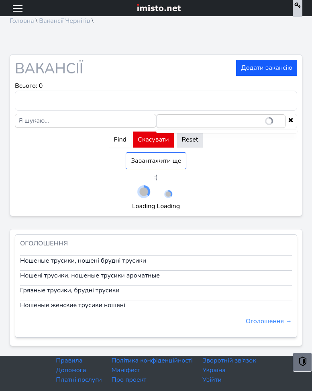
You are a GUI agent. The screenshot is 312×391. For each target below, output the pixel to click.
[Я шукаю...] (85, 121)
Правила (69, 360)
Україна (214, 370)
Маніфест (125, 370)
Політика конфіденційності (151, 360)
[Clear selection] (291, 121)
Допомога (71, 370)
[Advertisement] (156, 42)
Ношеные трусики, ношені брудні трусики (83, 260)
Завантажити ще (156, 160)
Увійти (212, 379)
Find (120, 139)
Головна (22, 20)
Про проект (128, 379)
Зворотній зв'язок (229, 360)
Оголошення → (269, 321)
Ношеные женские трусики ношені (72, 305)
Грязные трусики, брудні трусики (69, 290)
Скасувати (153, 139)
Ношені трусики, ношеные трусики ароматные (90, 275)
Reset (190, 139)
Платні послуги (79, 379)
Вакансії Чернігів (64, 20)
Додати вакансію (266, 67)
